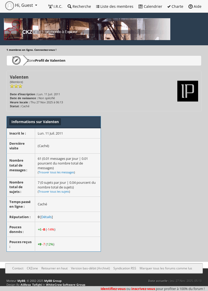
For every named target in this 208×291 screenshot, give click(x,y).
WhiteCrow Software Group (65, 285)
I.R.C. (55, 6)
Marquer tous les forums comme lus (166, 268)
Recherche (79, 6)
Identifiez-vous (113, 288)
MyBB (21, 281)
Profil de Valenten (65, 60)
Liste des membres (114, 6)
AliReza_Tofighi (31, 285)
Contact (17, 268)
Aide (195, 6)
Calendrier (150, 6)
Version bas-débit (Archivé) (90, 268)
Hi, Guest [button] (19, 5)
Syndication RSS (124, 268)
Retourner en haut (54, 268)
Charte (175, 6)
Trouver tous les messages (56, 172)
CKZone (36, 60)
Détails (46, 216)
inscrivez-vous (143, 288)
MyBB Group (53, 281)
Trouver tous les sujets (53, 191)
